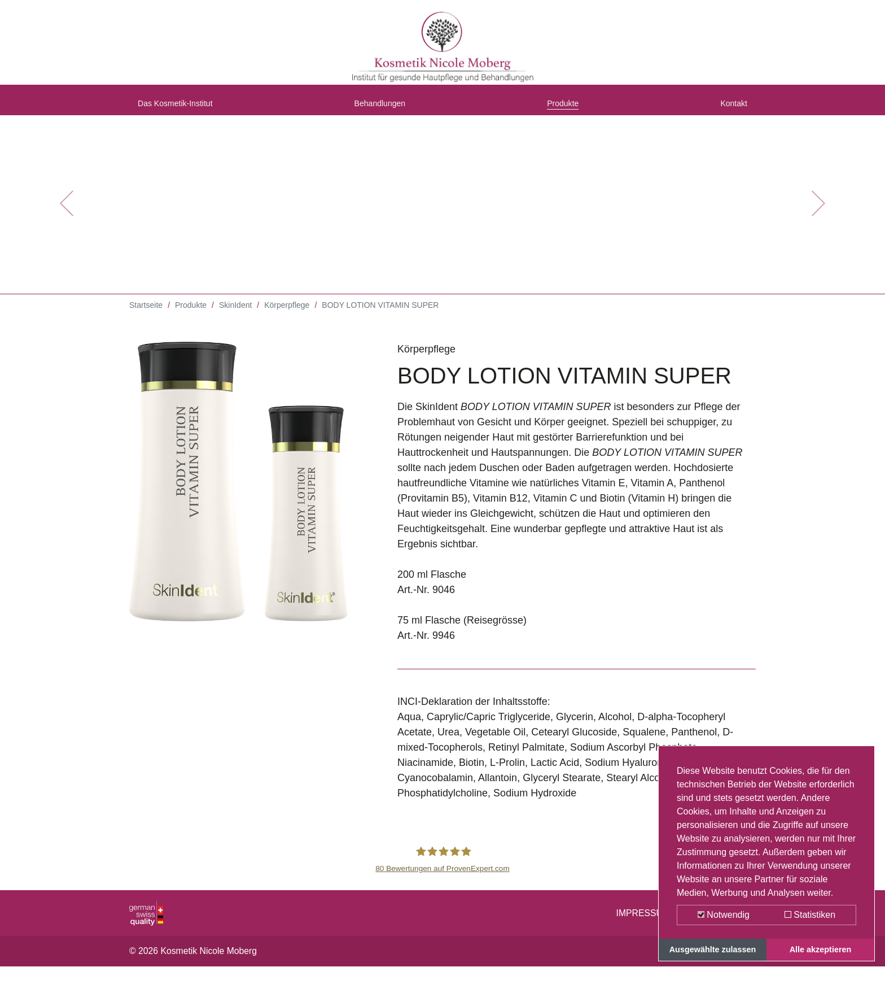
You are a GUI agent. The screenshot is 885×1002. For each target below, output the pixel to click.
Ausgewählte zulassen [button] (712, 949)
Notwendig (724, 915)
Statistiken (810, 915)
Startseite (146, 316)
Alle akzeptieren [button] (821, 949)
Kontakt (730, 109)
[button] (66, 214)
